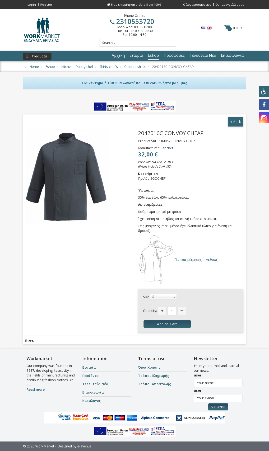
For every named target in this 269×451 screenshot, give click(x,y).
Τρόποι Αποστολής (154, 384)
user (197, 375)
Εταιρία (89, 367)
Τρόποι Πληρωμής (153, 375)
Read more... (37, 389)
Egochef (167, 148)
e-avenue (84, 446)
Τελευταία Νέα (95, 384)
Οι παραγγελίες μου (229, 4)
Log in (32, 4)
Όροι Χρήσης (149, 367)
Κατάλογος (91, 400)
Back (235, 121)
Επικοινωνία (93, 392)
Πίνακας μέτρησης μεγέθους (195, 259)
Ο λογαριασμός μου (197, 4)
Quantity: (150, 310)
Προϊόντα (90, 375)
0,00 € (233, 27)
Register (46, 4)
